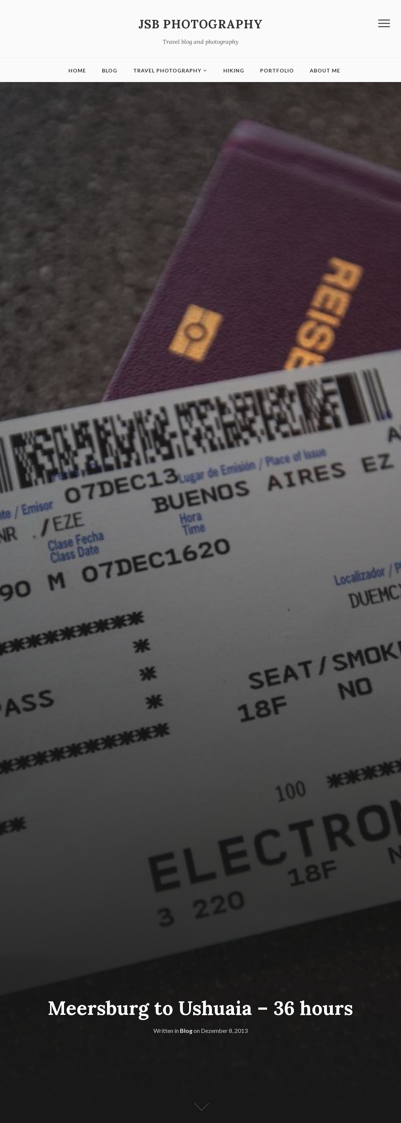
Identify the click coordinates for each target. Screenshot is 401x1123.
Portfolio (277, 70)
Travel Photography (167, 70)
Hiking (233, 70)
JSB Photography (200, 24)
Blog (109, 70)
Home (77, 70)
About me (325, 70)
